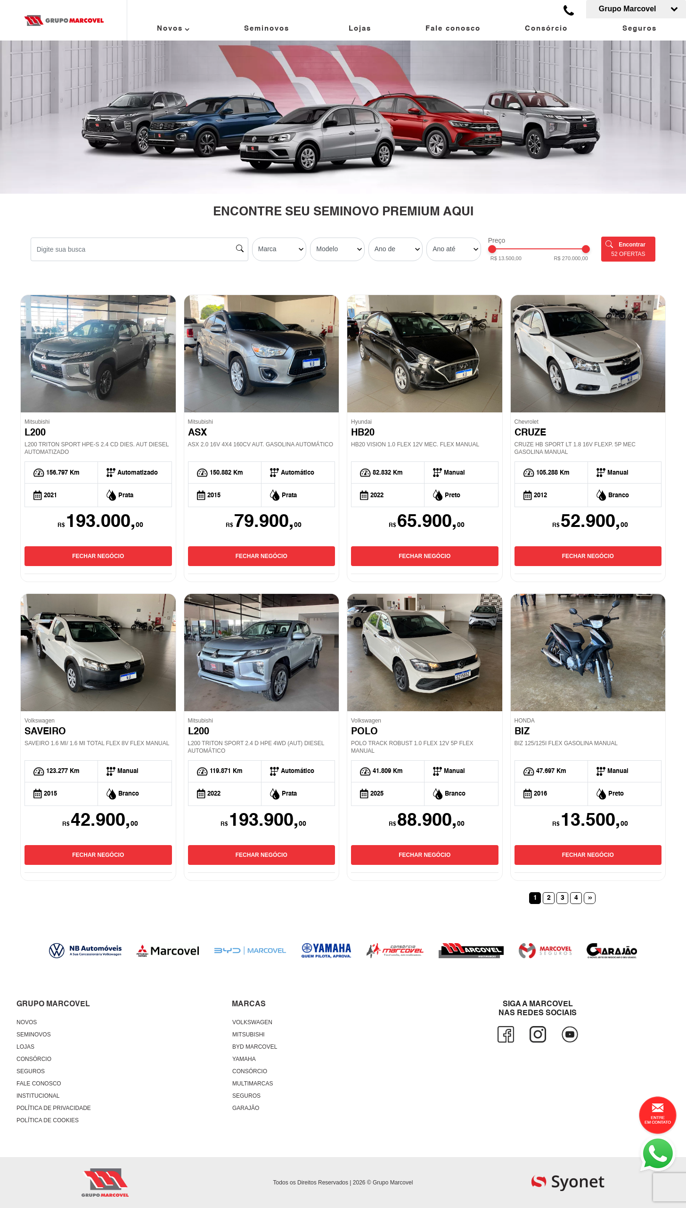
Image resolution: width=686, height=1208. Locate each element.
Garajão (245, 1108)
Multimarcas (252, 1083)
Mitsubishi (248, 1034)
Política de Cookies (47, 1120)
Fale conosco (453, 28)
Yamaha (244, 1059)
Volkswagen (252, 1022)
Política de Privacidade (53, 1108)
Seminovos (266, 28)
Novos (173, 29)
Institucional (37, 1096)
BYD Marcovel (254, 1047)
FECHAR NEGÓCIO (98, 556)
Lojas (360, 28)
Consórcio (546, 28)
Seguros (639, 28)
